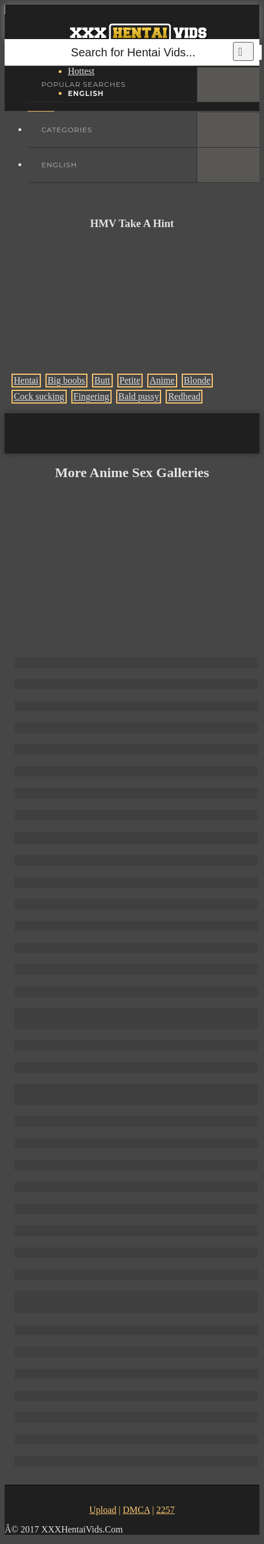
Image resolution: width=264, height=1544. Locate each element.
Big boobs (66, 380)
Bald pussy (138, 396)
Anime (162, 380)
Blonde (197, 380)
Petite (130, 380)
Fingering (91, 396)
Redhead (184, 396)
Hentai (26, 380)
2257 (165, 1510)
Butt (102, 380)
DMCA (136, 1510)
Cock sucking (39, 396)
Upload (102, 1510)
